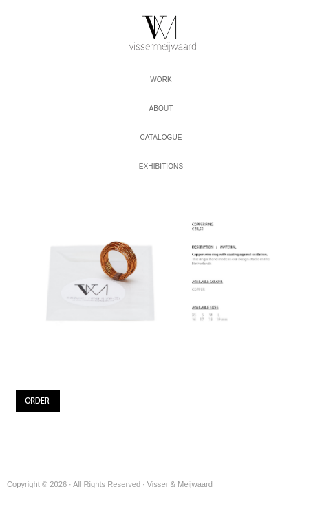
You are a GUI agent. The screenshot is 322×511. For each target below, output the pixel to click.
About (161, 108)
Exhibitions (161, 166)
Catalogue (161, 137)
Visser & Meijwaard (161, 30)
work (161, 79)
